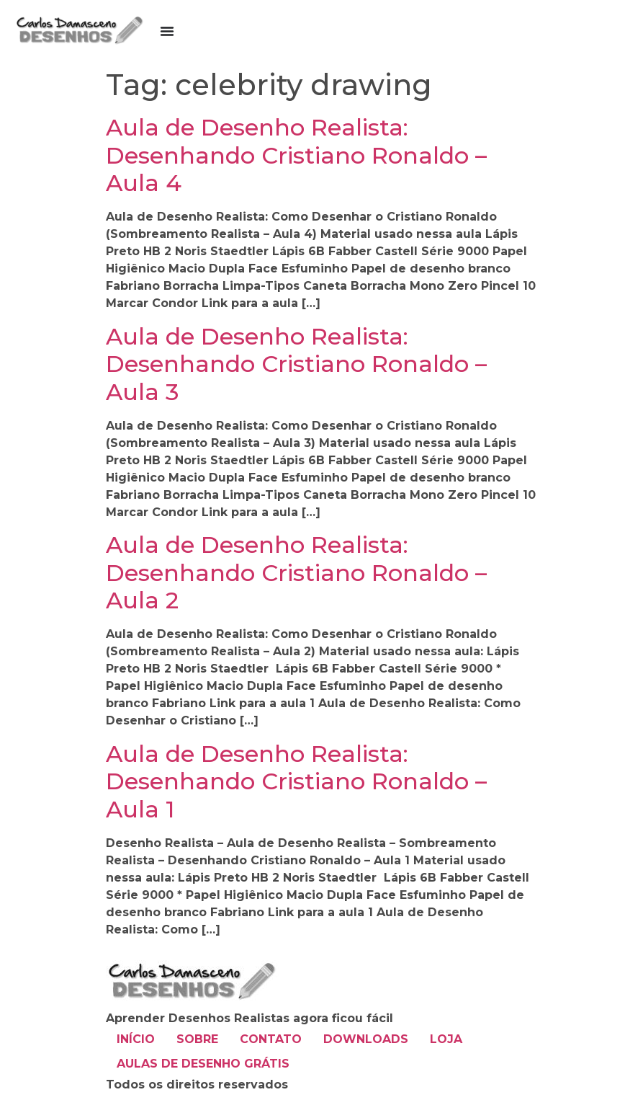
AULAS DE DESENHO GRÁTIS (203, 1063)
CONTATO (271, 1039)
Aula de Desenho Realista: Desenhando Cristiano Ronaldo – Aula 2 (296, 572)
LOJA (446, 1039)
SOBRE (197, 1039)
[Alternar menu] (167, 31)
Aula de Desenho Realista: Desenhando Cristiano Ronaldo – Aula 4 (296, 155)
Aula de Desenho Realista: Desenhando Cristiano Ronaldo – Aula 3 (296, 364)
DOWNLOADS (365, 1039)
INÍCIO (136, 1039)
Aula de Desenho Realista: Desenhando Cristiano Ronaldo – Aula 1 (296, 781)
